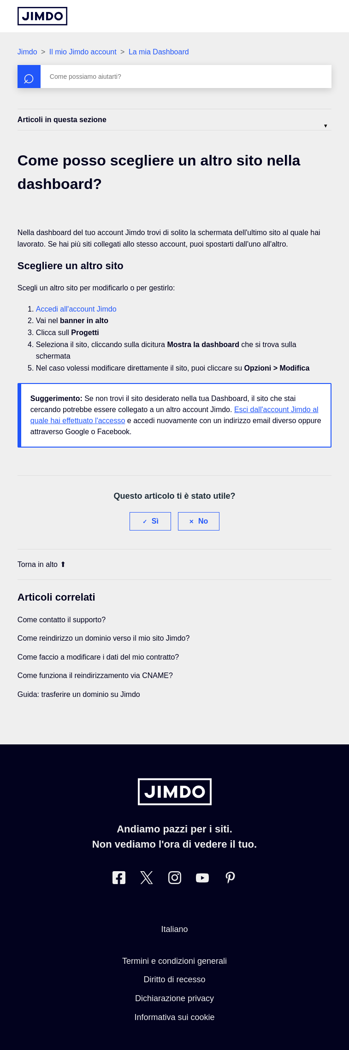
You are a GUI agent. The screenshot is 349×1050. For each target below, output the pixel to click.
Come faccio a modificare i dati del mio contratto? (98, 657)
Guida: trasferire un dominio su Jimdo (79, 694)
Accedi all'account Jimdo (76, 309)
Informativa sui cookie (174, 1017)
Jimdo (27, 52)
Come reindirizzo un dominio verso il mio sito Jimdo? (103, 638)
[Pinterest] (230, 879)
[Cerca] (174, 76)
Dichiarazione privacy (174, 998)
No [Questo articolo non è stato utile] (203, 521)
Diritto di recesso (174, 979)
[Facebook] (118, 879)
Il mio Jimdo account (83, 52)
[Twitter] (146, 879)
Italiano (174, 929)
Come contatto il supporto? (62, 620)
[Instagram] (174, 879)
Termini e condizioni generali (174, 961)
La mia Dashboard (159, 52)
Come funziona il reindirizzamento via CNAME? (95, 675)
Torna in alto (42, 564)
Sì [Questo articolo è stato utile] (155, 521)
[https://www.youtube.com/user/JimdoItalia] (202, 879)
